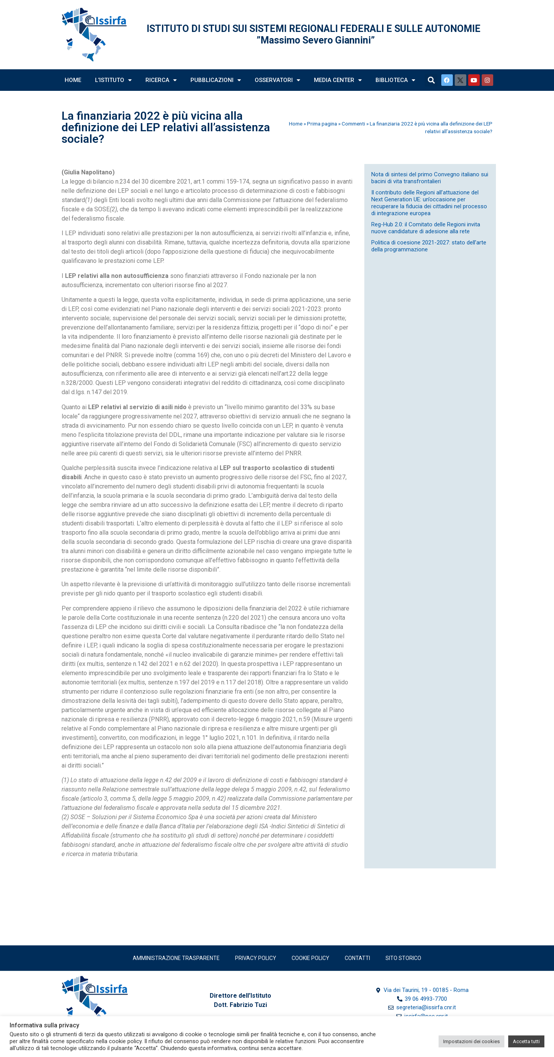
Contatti (357, 958)
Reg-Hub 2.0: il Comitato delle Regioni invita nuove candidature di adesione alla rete (425, 228)
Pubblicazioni (215, 80)
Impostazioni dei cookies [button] (471, 1041)
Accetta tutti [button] (526, 1041)
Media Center (338, 80)
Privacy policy (255, 958)
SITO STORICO (403, 958)
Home (73, 80)
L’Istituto (113, 80)
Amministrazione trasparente (176, 958)
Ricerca (161, 80)
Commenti (353, 123)
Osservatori (277, 80)
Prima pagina (322, 123)
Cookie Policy (310, 958)
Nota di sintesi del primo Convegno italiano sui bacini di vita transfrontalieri (429, 178)
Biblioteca (395, 80)
